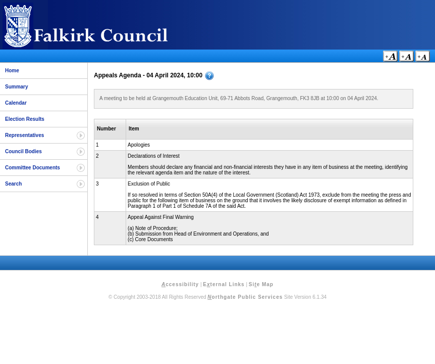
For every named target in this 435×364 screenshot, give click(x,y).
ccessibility (180, 284)
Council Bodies (23, 151)
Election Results (24, 119)
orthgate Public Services (245, 297)
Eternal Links (223, 284)
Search (13, 184)
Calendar (16, 103)
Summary (16, 86)
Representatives (24, 135)
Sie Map (261, 284)
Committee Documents (32, 167)
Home (12, 70)
